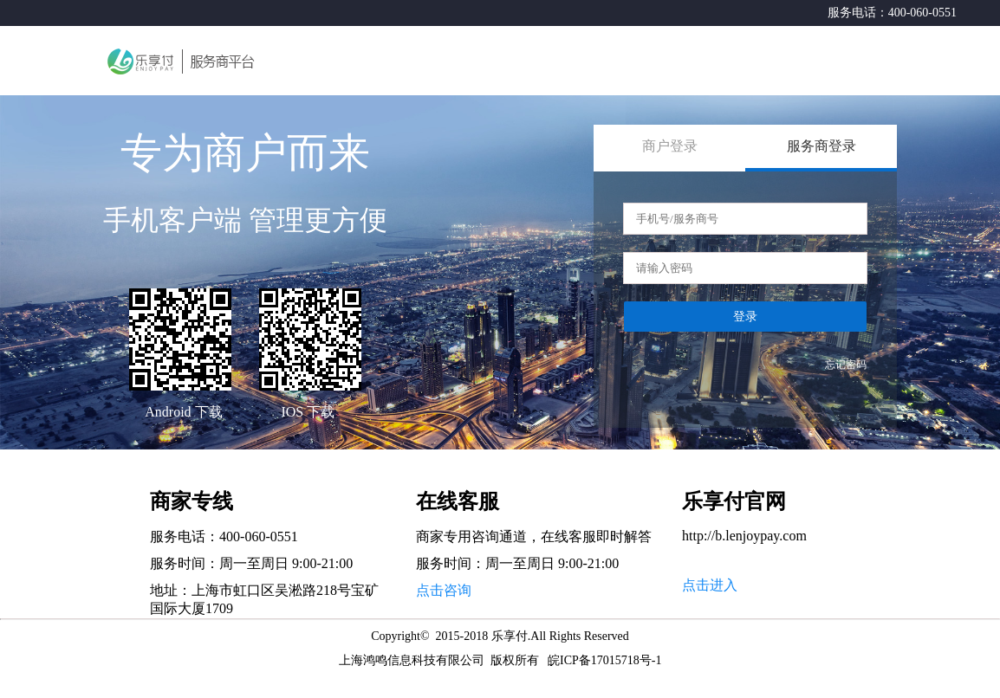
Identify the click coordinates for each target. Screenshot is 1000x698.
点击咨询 (443, 590)
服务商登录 (821, 146)
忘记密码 (846, 365)
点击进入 (709, 585)
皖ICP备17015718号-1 (604, 660)
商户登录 (670, 146)
